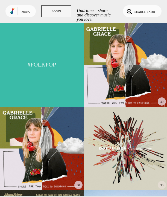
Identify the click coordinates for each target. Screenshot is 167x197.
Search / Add (140, 11)
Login (56, 11)
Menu (26, 11)
